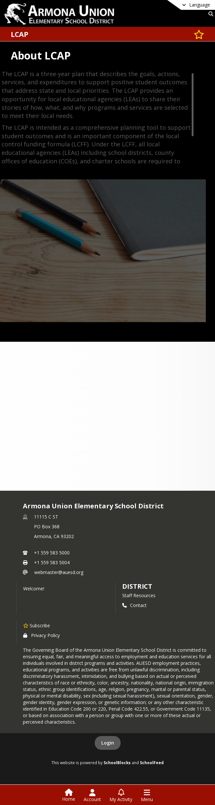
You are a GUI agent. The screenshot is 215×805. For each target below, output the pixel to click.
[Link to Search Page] (209, 14)
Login (107, 743)
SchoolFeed (152, 762)
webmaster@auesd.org (58, 572)
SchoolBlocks (117, 762)
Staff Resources (139, 595)
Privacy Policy (41, 635)
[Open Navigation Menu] (147, 795)
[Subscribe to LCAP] (199, 34)
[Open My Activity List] (120, 795)
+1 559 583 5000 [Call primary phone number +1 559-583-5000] (52, 553)
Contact (134, 605)
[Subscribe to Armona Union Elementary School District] (36, 625)
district (137, 586)
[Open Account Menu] (92, 795)
